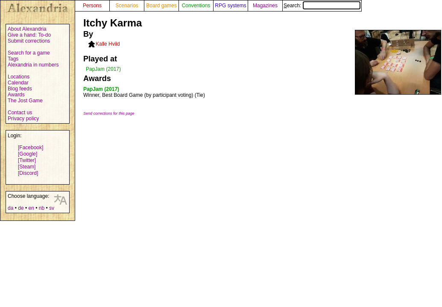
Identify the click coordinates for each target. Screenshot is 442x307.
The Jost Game (25, 101)
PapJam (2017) (103, 69)
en (31, 208)
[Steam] (26, 167)
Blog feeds (20, 89)
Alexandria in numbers (33, 65)
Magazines (265, 6)
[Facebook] (30, 148)
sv (51, 208)
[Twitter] (27, 160)
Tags (13, 59)
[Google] (27, 154)
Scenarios (126, 6)
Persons (92, 6)
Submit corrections (29, 41)
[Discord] (28, 173)
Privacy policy (23, 119)
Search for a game (29, 53)
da (10, 208)
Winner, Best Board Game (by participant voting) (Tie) (144, 95)
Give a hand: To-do (29, 35)
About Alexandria (27, 29)
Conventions (196, 6)
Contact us (20, 113)
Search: (322, 6)
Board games (161, 6)
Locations (18, 77)
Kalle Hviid (108, 44)
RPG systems (230, 6)
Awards (16, 95)
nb (41, 208)
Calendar (18, 83)
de (20, 208)
